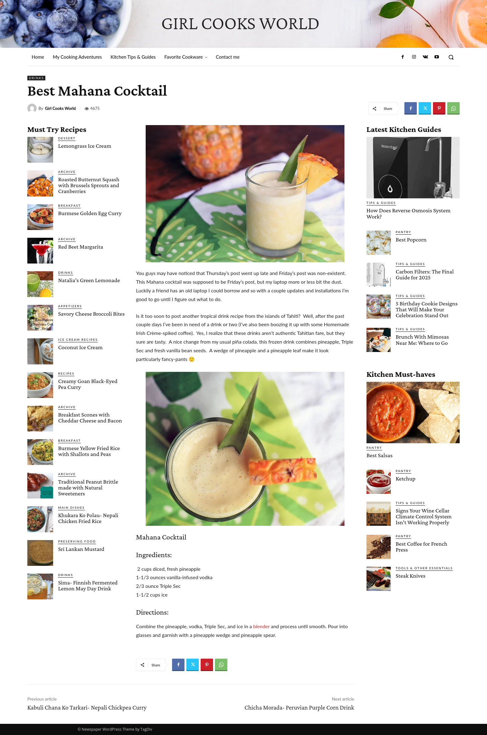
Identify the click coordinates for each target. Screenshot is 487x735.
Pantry (403, 231)
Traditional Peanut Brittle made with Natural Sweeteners (88, 487)
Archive (67, 172)
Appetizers (70, 306)
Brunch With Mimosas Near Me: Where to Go (422, 339)
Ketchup (405, 478)
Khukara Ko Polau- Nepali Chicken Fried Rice (88, 518)
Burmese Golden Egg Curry (89, 213)
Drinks (36, 78)
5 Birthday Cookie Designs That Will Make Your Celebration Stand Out (426, 309)
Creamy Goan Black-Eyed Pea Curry (87, 384)
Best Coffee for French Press (421, 546)
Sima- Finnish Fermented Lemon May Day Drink (88, 585)
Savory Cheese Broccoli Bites (91, 313)
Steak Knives (410, 575)
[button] (451, 57)
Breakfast (69, 205)
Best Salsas (379, 455)
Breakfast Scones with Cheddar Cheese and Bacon (90, 417)
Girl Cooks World (60, 108)
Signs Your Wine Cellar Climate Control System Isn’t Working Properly (423, 516)
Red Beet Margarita (80, 246)
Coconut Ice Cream (80, 347)
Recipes (66, 373)
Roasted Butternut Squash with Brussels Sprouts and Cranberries (88, 185)
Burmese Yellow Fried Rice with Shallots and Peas (89, 451)
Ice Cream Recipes (78, 339)
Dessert (66, 138)
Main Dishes (71, 507)
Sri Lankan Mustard (81, 549)
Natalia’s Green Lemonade (89, 280)
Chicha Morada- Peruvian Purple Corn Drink (299, 707)
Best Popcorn (411, 239)
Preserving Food (77, 541)
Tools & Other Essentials (424, 567)
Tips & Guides (381, 203)
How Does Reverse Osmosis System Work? (407, 213)
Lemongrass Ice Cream (84, 145)
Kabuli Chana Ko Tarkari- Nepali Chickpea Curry (87, 707)
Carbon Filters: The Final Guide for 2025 (424, 274)
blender (261, 626)
